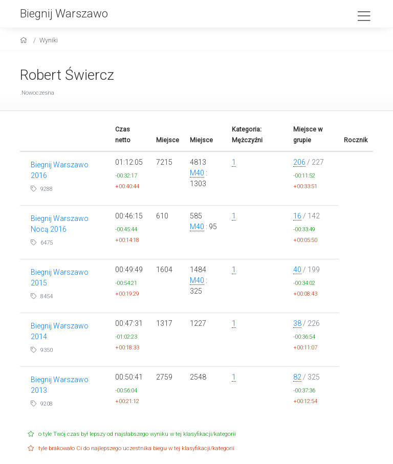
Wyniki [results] (48, 40)
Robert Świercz (67, 75)
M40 (197, 173)
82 (297, 377)
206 (299, 162)
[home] (25, 40)
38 (297, 323)
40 (297, 270)
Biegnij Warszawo (64, 13)
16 (297, 216)
